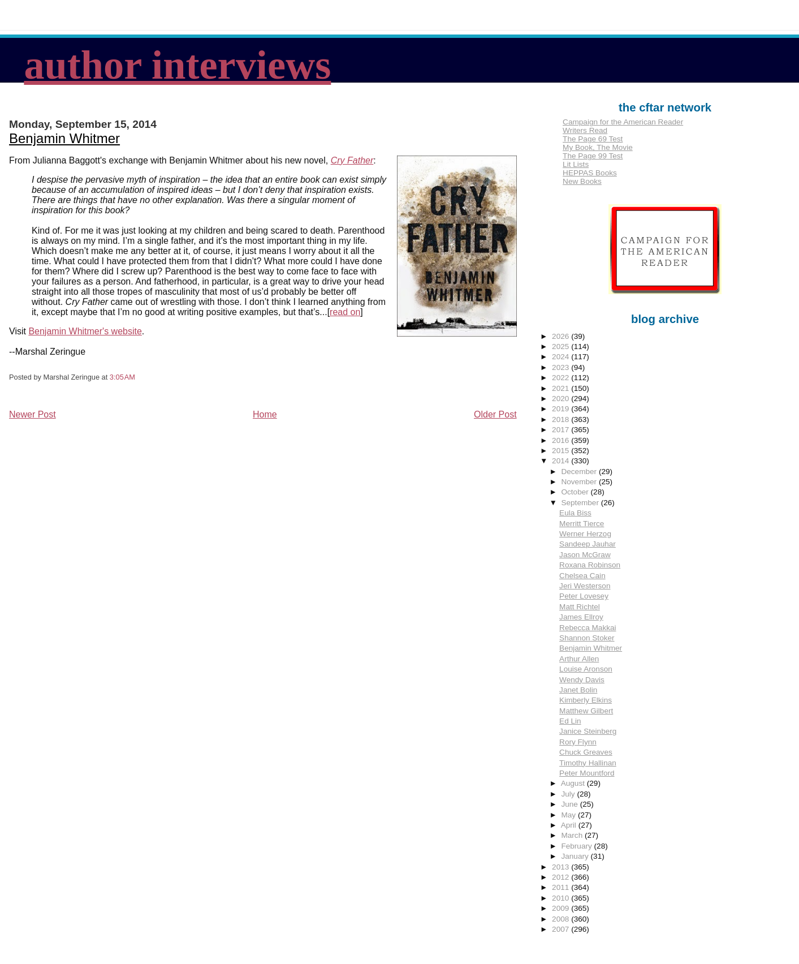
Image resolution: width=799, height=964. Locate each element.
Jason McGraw (585, 554)
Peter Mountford (586, 773)
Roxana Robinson (589, 565)
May (569, 815)
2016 (561, 440)
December (579, 471)
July (569, 794)
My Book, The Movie (598, 147)
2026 (561, 336)
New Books (582, 181)
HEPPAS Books (590, 173)
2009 (561, 908)
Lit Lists (576, 164)
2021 (561, 388)
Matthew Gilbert (586, 711)
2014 (561, 461)
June (570, 804)
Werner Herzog (585, 534)
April (569, 825)
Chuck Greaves (585, 752)
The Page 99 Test (593, 156)
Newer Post (32, 414)
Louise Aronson (585, 669)
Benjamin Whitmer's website (84, 331)
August (574, 783)
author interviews (177, 65)
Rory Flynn (578, 742)
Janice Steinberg (587, 731)
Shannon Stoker (587, 638)
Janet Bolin (578, 690)
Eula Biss (575, 513)
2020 (561, 398)
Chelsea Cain (582, 575)
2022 (561, 377)
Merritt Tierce (581, 523)
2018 (561, 419)
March (573, 835)
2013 (561, 867)
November (579, 481)
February (577, 846)
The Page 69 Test (593, 139)
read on (345, 312)
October (575, 492)
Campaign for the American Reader (623, 122)
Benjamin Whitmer (64, 138)
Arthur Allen (579, 659)
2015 (561, 450)
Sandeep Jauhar (587, 544)
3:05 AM (122, 377)
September (581, 502)
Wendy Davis (581, 679)
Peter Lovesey (583, 596)
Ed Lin (570, 721)
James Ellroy (581, 617)
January (575, 856)
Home (265, 414)
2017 (561, 429)
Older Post (495, 414)
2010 (561, 898)
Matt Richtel (579, 606)
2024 (561, 356)
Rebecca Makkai (587, 627)
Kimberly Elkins (585, 700)
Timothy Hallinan (587, 763)
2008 (561, 919)
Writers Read (585, 130)
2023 (561, 367)
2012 (561, 877)
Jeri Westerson (584, 586)
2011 (561, 887)
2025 (561, 346)
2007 (561, 929)
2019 (561, 408)
